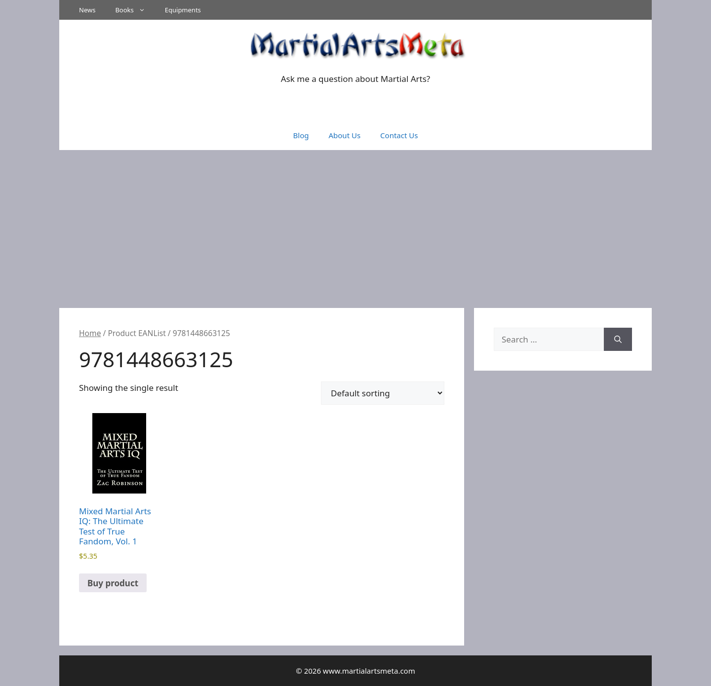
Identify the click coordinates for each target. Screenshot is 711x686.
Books (135, 10)
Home (90, 333)
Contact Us (399, 135)
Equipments (183, 9)
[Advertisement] (355, 224)
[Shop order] (382, 393)
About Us (344, 135)
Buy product (112, 583)
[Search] (618, 339)
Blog (301, 135)
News (87, 9)
